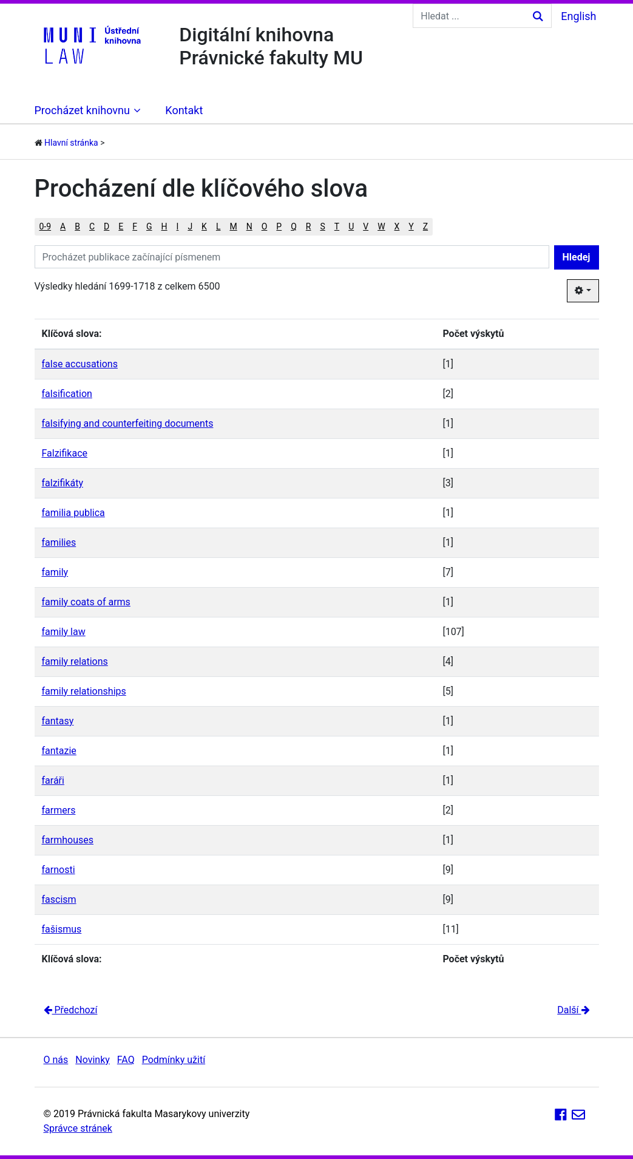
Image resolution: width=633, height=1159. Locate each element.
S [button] (322, 226)
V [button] (365, 226)
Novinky (92, 1060)
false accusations (80, 364)
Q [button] (294, 226)
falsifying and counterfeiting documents (128, 423)
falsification (67, 393)
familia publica (73, 512)
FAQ (126, 1060)
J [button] (190, 226)
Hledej (577, 257)
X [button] (397, 226)
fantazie (59, 750)
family (55, 572)
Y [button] (410, 226)
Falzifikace (65, 453)
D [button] (106, 226)
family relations (75, 661)
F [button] (134, 226)
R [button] (308, 226)
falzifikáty (62, 483)
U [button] (351, 226)
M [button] (233, 226)
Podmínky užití (173, 1060)
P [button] (279, 226)
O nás (56, 1060)
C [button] (92, 226)
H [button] (164, 226)
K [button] (204, 226)
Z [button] (425, 226)
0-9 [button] (45, 226)
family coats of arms (86, 602)
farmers (59, 810)
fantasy (58, 721)
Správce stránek (78, 1128)
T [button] (336, 226)
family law (64, 631)
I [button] (178, 226)
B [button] (77, 226)
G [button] (149, 226)
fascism (59, 899)
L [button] (218, 226)
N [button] (249, 226)
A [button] (63, 226)
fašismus (62, 929)
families (59, 542)
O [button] (265, 226)
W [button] (381, 226)
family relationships (84, 691)
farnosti (58, 869)
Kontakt (184, 110)
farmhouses (67, 840)
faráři (53, 780)
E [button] (120, 226)
